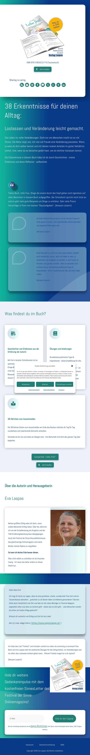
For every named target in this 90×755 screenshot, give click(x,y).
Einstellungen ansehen (64, 384)
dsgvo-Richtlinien (38, 723)
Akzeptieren (26, 384)
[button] (72, 366)
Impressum (61, 390)
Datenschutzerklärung (34, 390)
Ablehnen (45, 384)
